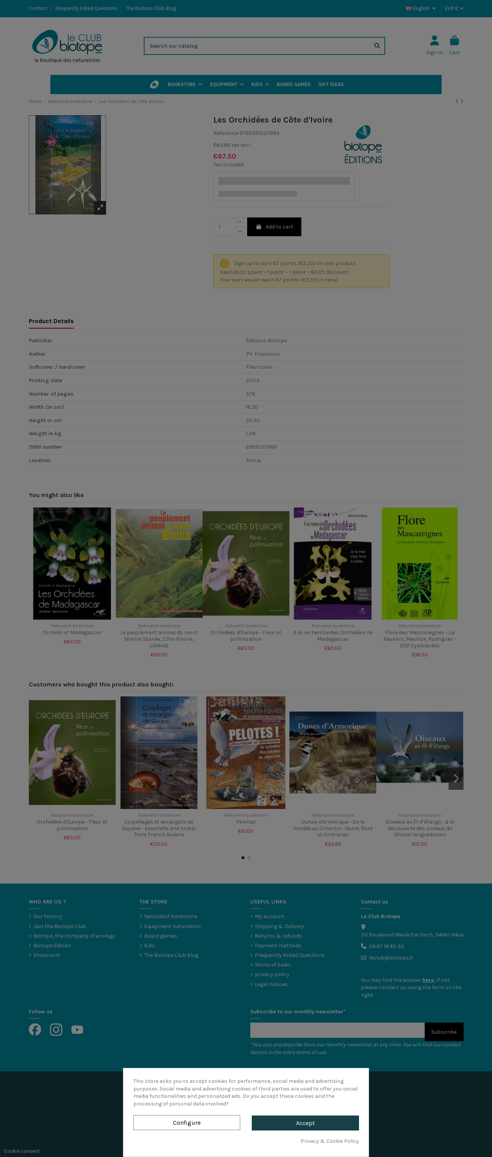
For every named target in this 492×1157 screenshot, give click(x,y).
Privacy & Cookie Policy (330, 1141)
